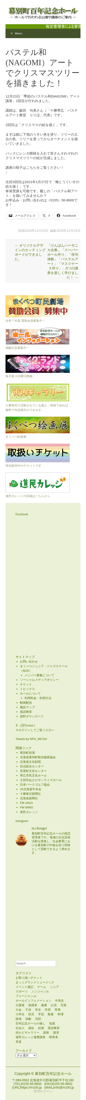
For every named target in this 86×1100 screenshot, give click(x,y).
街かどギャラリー (27, 1032)
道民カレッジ (29, 812)
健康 (44, 1005)
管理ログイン (43, 1091)
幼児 (31, 1014)
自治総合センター (32, 766)
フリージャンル (26, 996)
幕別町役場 (27, 752)
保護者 (32, 1005)
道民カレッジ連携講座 (30, 1037)
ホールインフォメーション (33, 1000)
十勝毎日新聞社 (30, 793)
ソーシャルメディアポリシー (39, 680)
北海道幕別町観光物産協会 (38, 757)
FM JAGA (26, 803)
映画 (19, 1019)
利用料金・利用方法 (38, 698)
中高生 (59, 1000)
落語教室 (26, 711)
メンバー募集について (39, 675)
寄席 (58, 1009)
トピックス (27, 689)
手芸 (41, 1014)
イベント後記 (24, 987)
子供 (28, 1009)
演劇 (28, 1019)
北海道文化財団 (30, 761)
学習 (48, 1009)
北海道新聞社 (29, 798)
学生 (38, 1009)
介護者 (20, 1005)
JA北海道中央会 (30, 789)
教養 (51, 1014)
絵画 (41, 1028)
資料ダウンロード (32, 716)
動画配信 (26, 702)
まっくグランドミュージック (35, 982)
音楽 (19, 1041)
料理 (61, 1014)
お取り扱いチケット (29, 977)
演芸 (38, 1019)
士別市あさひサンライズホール (41, 780)
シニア (54, 987)
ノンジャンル (40, 991)
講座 (46, 1032)
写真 (64, 1005)
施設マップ (27, 707)
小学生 (20, 1014)
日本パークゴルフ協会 (35, 784)
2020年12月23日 (36, 230)
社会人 (20, 1028)
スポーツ (22, 991)
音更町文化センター (33, 771)
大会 (19, 1009)
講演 (56, 1032)
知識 (52, 1023)
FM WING (26, 807)
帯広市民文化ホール (33, 775)
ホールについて (30, 693)
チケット (26, 684)
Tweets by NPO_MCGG (31, 739)
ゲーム (41, 987)
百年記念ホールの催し (30, 1023)
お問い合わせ (29, 661)
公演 (54, 1005)
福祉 (31, 1028)
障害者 (53, 1037)
